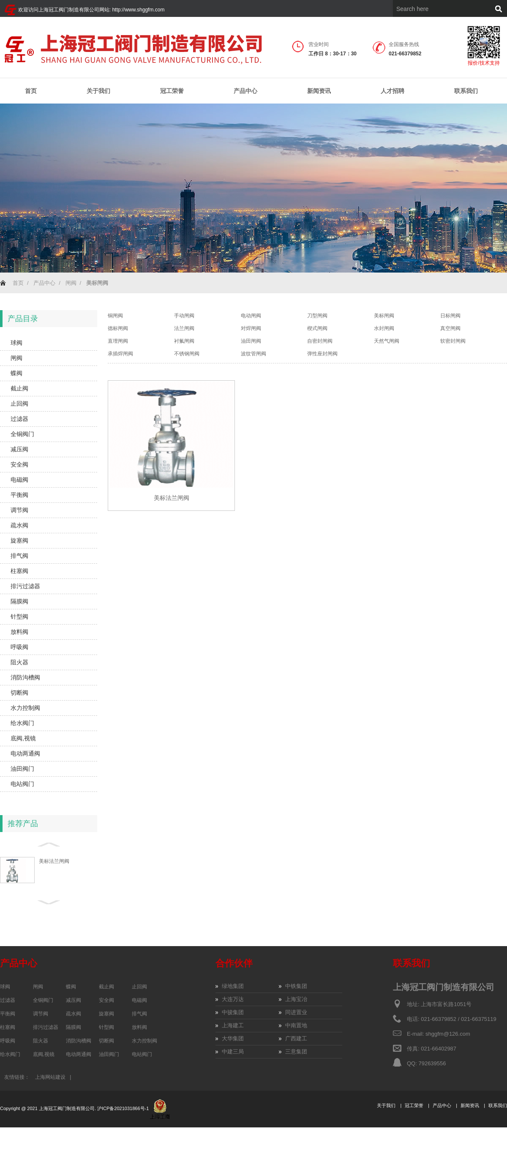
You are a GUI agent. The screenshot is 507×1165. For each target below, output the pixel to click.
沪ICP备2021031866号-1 (123, 1108)
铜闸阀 (115, 316)
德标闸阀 (118, 328)
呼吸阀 (19, 647)
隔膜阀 (19, 601)
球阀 (16, 342)
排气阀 (19, 555)
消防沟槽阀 (25, 677)
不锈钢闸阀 (186, 354)
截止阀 (19, 388)
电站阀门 (22, 783)
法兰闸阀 (184, 328)
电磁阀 (19, 479)
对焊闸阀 (251, 328)
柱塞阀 (19, 570)
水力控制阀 (25, 707)
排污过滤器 (25, 586)
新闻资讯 (319, 91)
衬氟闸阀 (184, 341)
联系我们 (466, 90)
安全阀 (19, 464)
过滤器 (19, 418)
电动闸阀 (251, 316)
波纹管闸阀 (253, 354)
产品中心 (245, 91)
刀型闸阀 (317, 316)
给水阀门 (22, 723)
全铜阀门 (22, 434)
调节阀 (19, 510)
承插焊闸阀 (120, 354)
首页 (31, 90)
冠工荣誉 (172, 91)
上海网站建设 (50, 1077)
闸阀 (70, 283)
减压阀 (19, 449)
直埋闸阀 (118, 341)
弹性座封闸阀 (322, 354)
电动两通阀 (25, 753)
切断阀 (19, 692)
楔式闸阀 (317, 328)
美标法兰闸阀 (54, 861)
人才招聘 (392, 90)
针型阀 (19, 616)
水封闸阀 (384, 328)
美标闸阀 (384, 316)
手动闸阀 (184, 316)
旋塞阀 (19, 540)
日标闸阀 (450, 316)
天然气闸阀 (386, 341)
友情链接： (17, 1077)
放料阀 (19, 631)
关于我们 (98, 91)
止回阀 (19, 403)
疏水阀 (19, 525)
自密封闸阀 (320, 341)
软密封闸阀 (453, 341)
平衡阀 (19, 494)
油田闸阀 (251, 341)
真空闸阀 (450, 328)
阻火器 (19, 662)
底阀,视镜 (23, 738)
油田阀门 (22, 768)
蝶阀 (16, 373)
